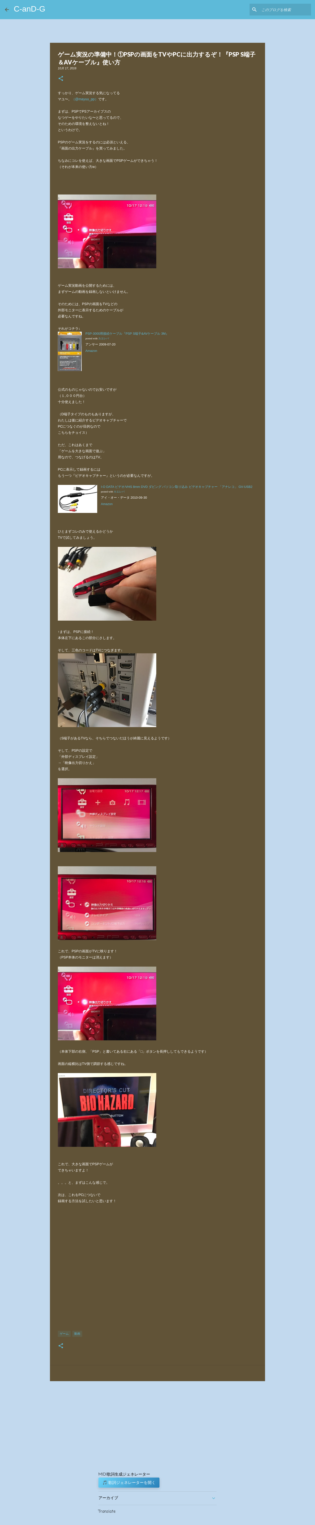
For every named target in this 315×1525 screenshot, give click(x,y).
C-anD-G (29, 8)
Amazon (91, 351)
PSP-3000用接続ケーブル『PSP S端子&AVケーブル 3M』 (127, 333)
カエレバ (103, 338)
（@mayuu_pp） (85, 99)
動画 (77, 1334)
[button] (61, 78)
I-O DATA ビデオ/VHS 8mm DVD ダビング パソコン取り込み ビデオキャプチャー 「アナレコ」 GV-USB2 (176, 487)
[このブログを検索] (285, 9)
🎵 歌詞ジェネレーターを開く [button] (129, 1482)
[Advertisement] (157, 1270)
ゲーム (64, 1334)
